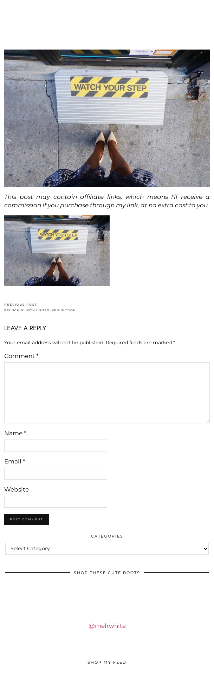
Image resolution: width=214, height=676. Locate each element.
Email (14, 461)
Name (15, 433)
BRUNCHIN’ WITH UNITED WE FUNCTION (40, 307)
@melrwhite (107, 625)
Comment (21, 355)
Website (16, 489)
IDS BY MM (107, 29)
